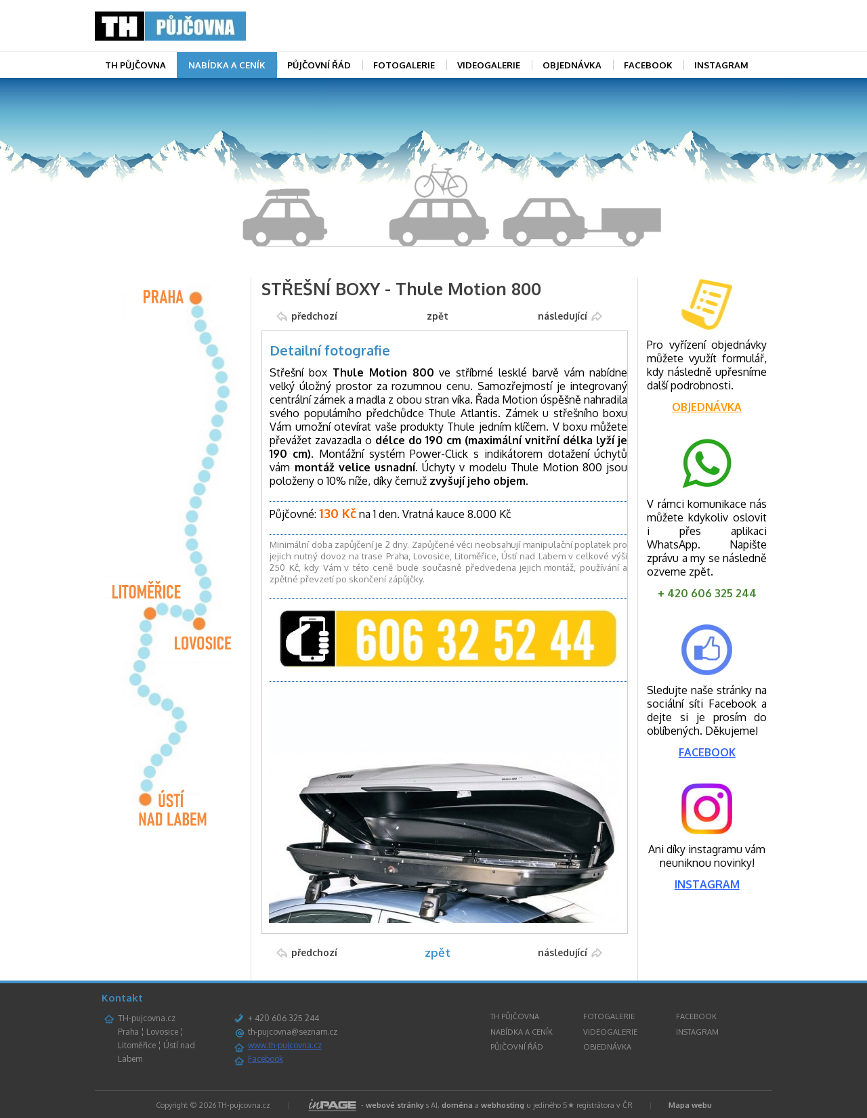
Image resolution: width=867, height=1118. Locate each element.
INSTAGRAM (721, 65)
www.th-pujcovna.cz (285, 1045)
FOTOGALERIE (404, 65)
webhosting (502, 1105)
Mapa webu (690, 1105)
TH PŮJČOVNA (135, 65)
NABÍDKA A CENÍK (227, 65)
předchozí (314, 316)
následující (562, 316)
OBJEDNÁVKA (572, 65)
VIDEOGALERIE (488, 65)
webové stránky (395, 1105)
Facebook (265, 1059)
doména (457, 1105)
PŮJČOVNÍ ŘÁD (319, 65)
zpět (437, 316)
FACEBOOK (648, 65)
